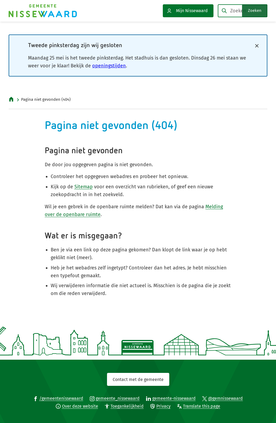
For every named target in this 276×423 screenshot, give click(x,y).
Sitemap (83, 187)
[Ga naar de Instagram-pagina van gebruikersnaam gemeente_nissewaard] (115, 398)
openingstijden (109, 66)
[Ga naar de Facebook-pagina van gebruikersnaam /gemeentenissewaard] (58, 398)
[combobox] (242, 10)
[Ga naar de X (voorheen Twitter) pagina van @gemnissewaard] (222, 398)
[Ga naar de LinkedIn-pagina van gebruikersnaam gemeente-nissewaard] (171, 398)
